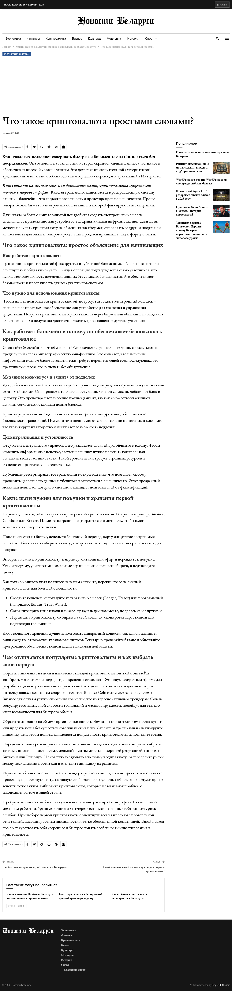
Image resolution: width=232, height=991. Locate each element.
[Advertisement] (116, 85)
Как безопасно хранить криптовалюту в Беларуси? (34, 867)
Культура (96, 38)
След (21, 906)
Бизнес (79, 38)
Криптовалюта (57, 38)
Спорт (153, 38)
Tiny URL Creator (221, 985)
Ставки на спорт (74, 969)
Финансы (34, 38)
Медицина (117, 38)
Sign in (222, 4)
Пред (11, 906)
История (137, 38)
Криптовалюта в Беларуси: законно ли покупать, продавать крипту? (17, 54)
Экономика (13, 38)
